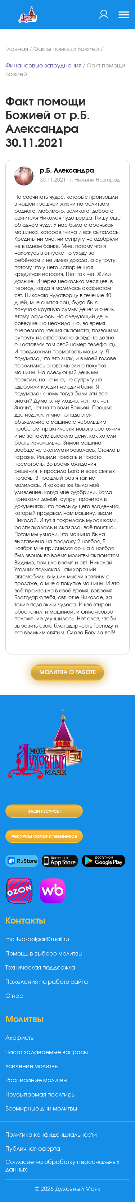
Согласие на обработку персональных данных (62, 1166)
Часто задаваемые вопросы (46, 1052)
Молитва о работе (67, 672)
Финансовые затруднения (43, 66)
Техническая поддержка (40, 968)
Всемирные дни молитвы (41, 1109)
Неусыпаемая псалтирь (40, 1095)
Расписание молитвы (36, 1080)
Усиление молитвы (32, 1066)
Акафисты (20, 1038)
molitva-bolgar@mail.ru (37, 939)
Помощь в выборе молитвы (43, 954)
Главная (16, 49)
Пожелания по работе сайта (46, 982)
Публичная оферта (32, 1149)
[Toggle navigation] (124, 15)
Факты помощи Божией (66, 49)
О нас (14, 996)
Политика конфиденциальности (51, 1135)
